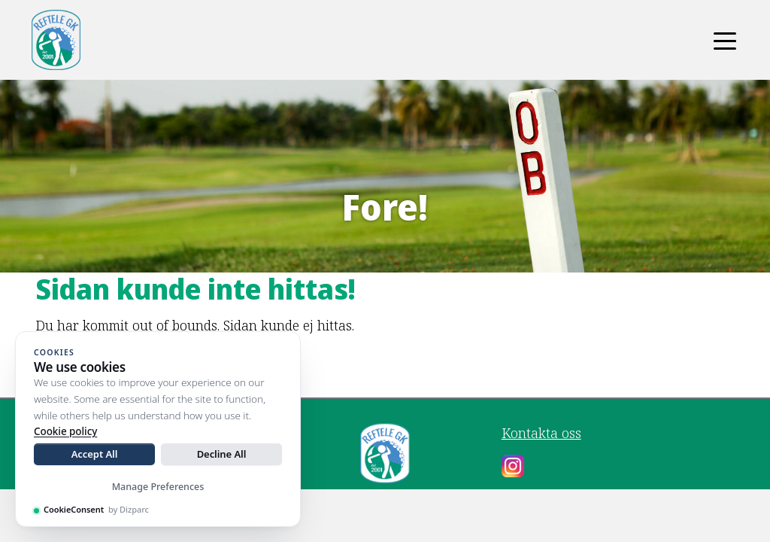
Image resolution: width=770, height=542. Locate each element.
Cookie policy (65, 431)
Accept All (94, 454)
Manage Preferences (158, 486)
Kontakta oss (541, 433)
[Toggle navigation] (725, 40)
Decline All (222, 454)
